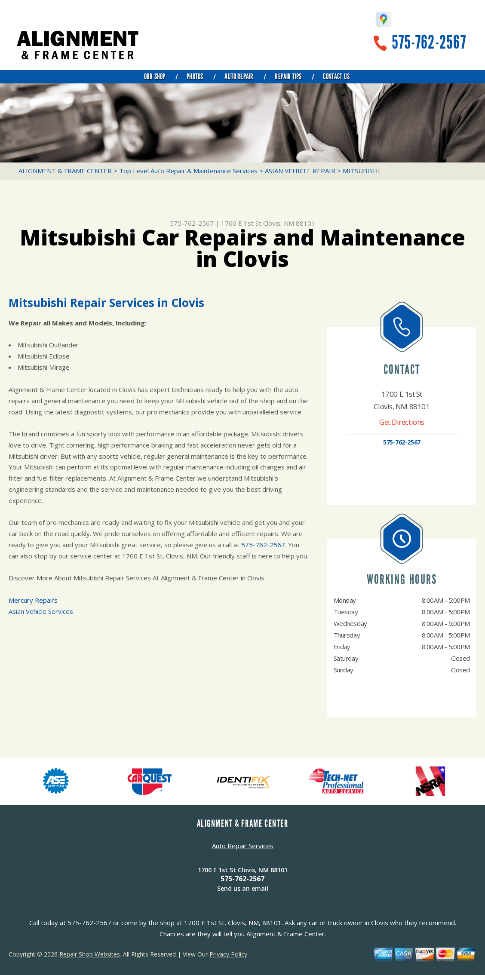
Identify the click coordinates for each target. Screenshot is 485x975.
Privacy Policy (228, 954)
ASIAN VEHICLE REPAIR (300, 170)
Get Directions (401, 422)
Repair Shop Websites (89, 954)
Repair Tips (288, 76)
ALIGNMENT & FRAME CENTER (65, 170)
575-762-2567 (429, 42)
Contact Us (336, 76)
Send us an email (242, 888)
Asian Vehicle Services (41, 611)
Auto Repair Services (242, 845)
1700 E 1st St (241, 223)
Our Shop (154, 76)
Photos (195, 76)
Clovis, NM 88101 (289, 223)
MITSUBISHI (361, 170)
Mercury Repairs (33, 600)
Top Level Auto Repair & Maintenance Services (188, 170)
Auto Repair (238, 76)
